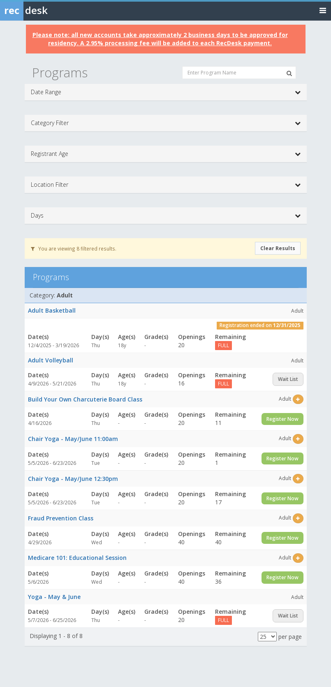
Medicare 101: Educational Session (77, 558)
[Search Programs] (289, 73)
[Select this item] (298, 399)
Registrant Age (166, 154)
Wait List (288, 379)
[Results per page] (267, 636)
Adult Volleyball (50, 360)
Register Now (282, 418)
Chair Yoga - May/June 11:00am (73, 439)
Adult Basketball (52, 310)
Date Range (166, 92)
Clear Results (277, 248)
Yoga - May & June (54, 597)
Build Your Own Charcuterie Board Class (85, 399)
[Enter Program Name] (239, 72)
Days (166, 215)
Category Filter (166, 123)
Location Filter (166, 184)
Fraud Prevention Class (60, 518)
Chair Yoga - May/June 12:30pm (73, 479)
